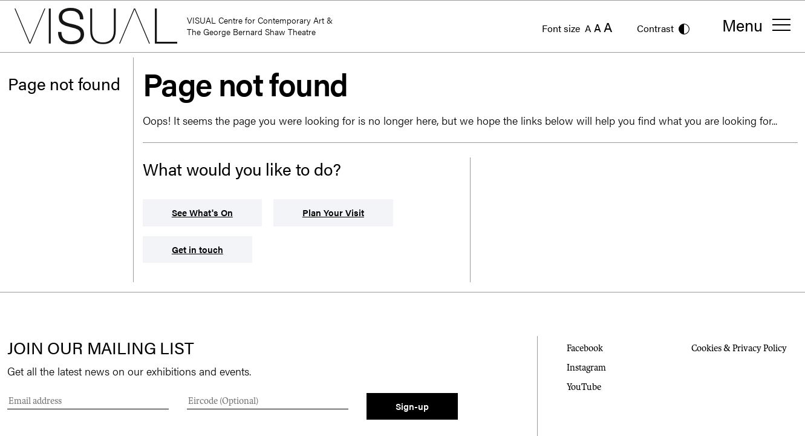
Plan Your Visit (333, 212)
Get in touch (197, 249)
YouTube (584, 387)
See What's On (202, 212)
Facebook (585, 348)
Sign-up (412, 406)
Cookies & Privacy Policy (739, 348)
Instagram (586, 367)
